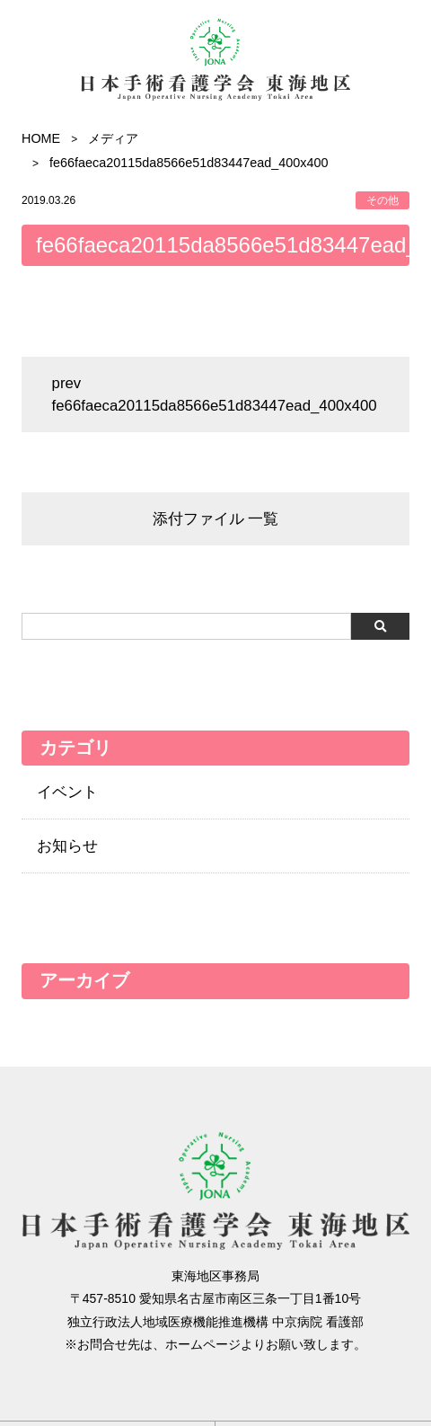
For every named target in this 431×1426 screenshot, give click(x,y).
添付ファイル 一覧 (216, 518)
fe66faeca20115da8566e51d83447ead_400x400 (214, 405)
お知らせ (67, 846)
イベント (67, 792)
